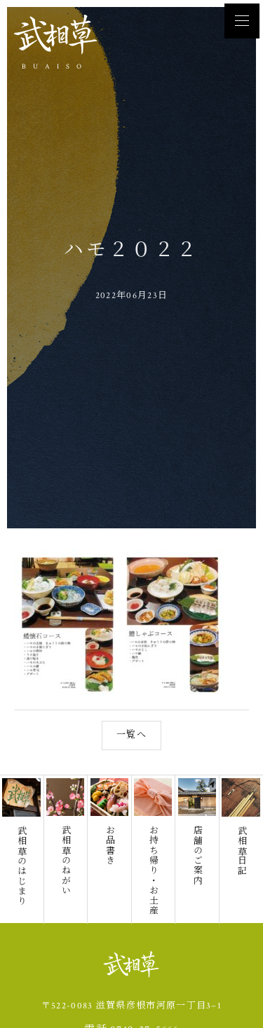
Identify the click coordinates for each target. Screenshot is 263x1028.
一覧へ (131, 706)
